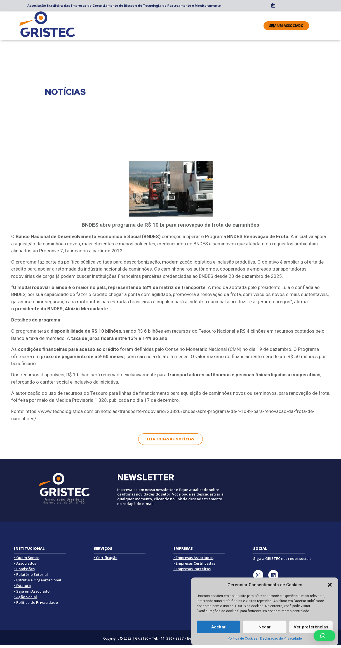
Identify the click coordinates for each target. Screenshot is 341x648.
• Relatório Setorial (31, 574)
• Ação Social (25, 596)
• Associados (25, 563)
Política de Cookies (242, 638)
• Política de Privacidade (36, 602)
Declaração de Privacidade (281, 638)
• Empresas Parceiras (192, 568)
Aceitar (218, 627)
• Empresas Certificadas (194, 563)
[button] (330, 585)
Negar (264, 627)
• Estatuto (22, 585)
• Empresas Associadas (193, 557)
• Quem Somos (26, 557)
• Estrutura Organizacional (37, 580)
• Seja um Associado (32, 591)
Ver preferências (311, 627)
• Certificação (105, 557)
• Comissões (24, 568)
